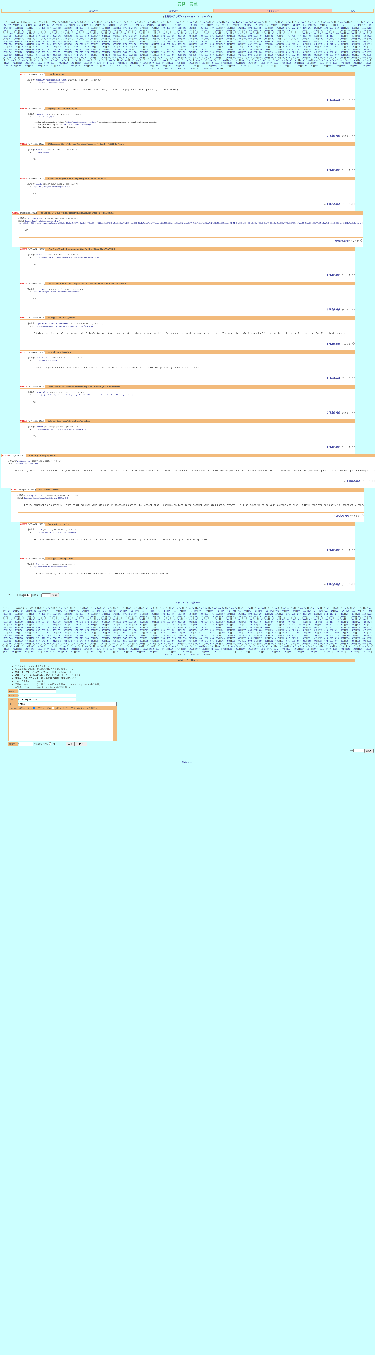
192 (239, 27)
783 (125, 52)
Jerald (38, 570)
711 (103, 49)
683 (320, 46)
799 (212, 52)
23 (147, 22)
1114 (207, 65)
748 (304, 49)
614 (315, 44)
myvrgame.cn (42, 291)
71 (354, 22)
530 (228, 41)
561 (27, 44)
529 (223, 41)
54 (281, 22)
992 (153, 60)
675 (277, 46)
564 (43, 44)
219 (16, 30)
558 (11, 44)
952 (304, 57)
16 (117, 22)
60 (307, 22)
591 (190, 44)
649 (135, 46)
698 (32, 49)
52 (272, 22)
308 (130, 33)
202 (293, 27)
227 (59, 30)
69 (346, 22)
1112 (195, 65)
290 (32, 33)
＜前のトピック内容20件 (187, 609)
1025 (361, 60)
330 (250, 33)
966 (12, 60)
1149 (210, 68)
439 (103, 38)
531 (233, 41)
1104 (143, 65)
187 (212, 27)
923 (146, 57)
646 (119, 46)
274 (315, 30)
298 (76, 33)
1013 (282, 60)
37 (208, 22)
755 (342, 49)
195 (255, 27)
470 (271, 38)
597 (223, 44)
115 (190, 25)
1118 (233, 65)
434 (76, 38)
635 (59, 46)
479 (320, 38)
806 (250, 52)
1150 (216, 68)
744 (282, 49)
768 (43, 52)
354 (11, 36)
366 (76, 36)
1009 (256, 60)
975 (61, 60)
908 (65, 57)
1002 (210, 60)
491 (16, 41)
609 (288, 44)
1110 (182, 65)
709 (92, 49)
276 (326, 30)
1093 (71, 65)
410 (315, 36)
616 (326, 44)
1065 (256, 63)
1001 (204, 60)
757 (353, 49)
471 (277, 38)
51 (268, 22)
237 (114, 30)
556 (369, 41)
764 (21, 52)
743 (277, 49)
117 (201, 25)
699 (38, 49)
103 (125, 25)
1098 (104, 65)
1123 (265, 65)
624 (369, 44)
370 (98, 36)
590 (185, 44)
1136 (350, 65)
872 (239, 55)
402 (271, 36)
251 (190, 30)
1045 (125, 63)
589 (179, 44)
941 (244, 57)
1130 (311, 65)
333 (266, 33)
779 (103, 52)
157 (49, 27)
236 (108, 30)
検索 (353, 10)
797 (201, 52)
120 (217, 25)
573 (92, 44)
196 (261, 27)
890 (337, 55)
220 (21, 30)
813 (288, 52)
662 (206, 46)
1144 (178, 68)
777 (92, 52)
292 (43, 33)
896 (369, 55)
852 (130, 55)
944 (260, 57)
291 (38, 33)
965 (6, 60)
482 (337, 38)
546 (315, 41)
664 (217, 46)
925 (157, 57)
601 (244, 44)
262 (250, 30)
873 (244, 55)
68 (341, 22)
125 (244, 25)
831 (16, 55)
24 (152, 22)
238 (119, 30)
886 (315, 55)
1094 (78, 65)
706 (76, 49)
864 (195, 55)
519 (168, 41)
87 (52, 25)
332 (260, 33)
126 (249, 25)
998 (186, 60)
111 (168, 25)
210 (337, 27)
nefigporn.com (23, 466)
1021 (335, 60)
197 (266, 27)
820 (326, 52)
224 (43, 30)
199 (277, 27)
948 (282, 57)
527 (212, 41)
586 (163, 44)
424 (21, 38)
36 (203, 22)
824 (348, 52)
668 (239, 46)
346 (337, 33)
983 (104, 60)
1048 (145, 63)
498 (54, 41)
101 (114, 25)
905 (49, 57)
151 (16, 27)
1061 (230, 63)
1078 (341, 63)
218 (10, 30)
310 (141, 33)
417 (353, 36)
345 (331, 33)
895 (364, 55)
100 (109, 25)
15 (113, 22)
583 (146, 44)
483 (342, 38)
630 (32, 46)
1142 (165, 68)
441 (114, 38)
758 (358, 49)
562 (32, 44)
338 (293, 33)
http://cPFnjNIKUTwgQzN (44, 117)
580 (130, 44)
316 (174, 33)
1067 (269, 63)
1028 (13, 63)
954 (315, 57)
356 (21, 36)
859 (168, 55)
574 (98, 44)
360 (43, 36)
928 (174, 57)
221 (27, 30)
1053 (177, 63)
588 (174, 44)
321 (201, 33)
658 (184, 46)
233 (92, 30)
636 (65, 46)
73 (363, 22)
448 (152, 38)
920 (130, 57)
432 (65, 38)
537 (266, 41)
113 (179, 25)
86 (48, 25)
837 (49, 55)
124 (238, 25)
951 (299, 57)
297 (70, 33)
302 (98, 33)
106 (142, 25)
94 (83, 25)
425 (27, 38)
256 (217, 30)
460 (217, 38)
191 (233, 27)
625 (5, 46)
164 (87, 27)
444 (130, 38)
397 (244, 36)
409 (310, 36)
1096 (91, 65)
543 (299, 41)
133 (287, 25)
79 (18, 25)
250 (184, 30)
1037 (73, 63)
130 (271, 25)
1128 (298, 65)
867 (212, 55)
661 (201, 46)
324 (217, 33)
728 (195, 49)
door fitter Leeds (35, 220)
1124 (272, 65)
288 (21, 33)
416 (348, 36)
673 (266, 46)
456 (195, 38)
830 (10, 55)
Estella (39, 185)
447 (146, 38)
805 (244, 52)
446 (141, 38)
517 (157, 41)
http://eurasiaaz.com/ (41, 153)
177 (157, 27)
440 (108, 38)
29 (173, 22)
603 (255, 44)
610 (293, 44)
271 (299, 30)
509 (114, 41)
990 (142, 60)
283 (364, 30)
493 (27, 41)
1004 (223, 60)
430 (54, 38)
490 (11, 41)
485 (353, 38)
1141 (158, 68)
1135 (343, 65)
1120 (246, 65)
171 (125, 27)
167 (103, 27)
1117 (227, 65)
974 (55, 60)
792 (174, 52)
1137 (356, 65)
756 (348, 49)
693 (5, 49)
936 (217, 57)
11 (96, 22)
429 (49, 38)
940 (239, 57)
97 (96, 25)
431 (59, 38)
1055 (191, 63)
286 (11, 33)
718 (141, 49)
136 (304, 25)
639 (81, 46)
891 (342, 55)
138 (314, 25)
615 (320, 44)
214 (358, 27)
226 (54, 30)
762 (11, 52)
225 (49, 30)
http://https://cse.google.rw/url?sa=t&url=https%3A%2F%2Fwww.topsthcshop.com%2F (67, 259)
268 (282, 30)
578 (119, 44)
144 (347, 25)
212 (348, 27)
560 (21, 44)
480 (326, 38)
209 (331, 27)
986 (120, 60)
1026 (368, 60)
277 (331, 30)
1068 (276, 63)
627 (16, 46)
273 (309, 30)
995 (169, 60)
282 (358, 30)
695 (16, 49)
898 (11, 57)
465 (244, 38)
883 (299, 55)
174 (141, 27)
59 (303, 22)
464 (239, 38)
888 (326, 55)
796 (195, 52)
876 (260, 55)
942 (250, 57)
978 (77, 60)
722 (163, 49)
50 (264, 22)
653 (157, 46)
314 (163, 33)
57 (294, 22)
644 (108, 46)
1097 (97, 65)
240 (130, 30)
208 (326, 27)
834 (32, 55)
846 (98, 55)
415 (342, 36)
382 (163, 36)
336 (282, 33)
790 (163, 52)
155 (38, 27)
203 (299, 27)
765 (27, 52)
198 (271, 27)
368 (87, 36)
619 (342, 44)
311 (146, 33)
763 (16, 52)
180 (174, 27)
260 (239, 30)
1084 (12, 65)
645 (114, 46)
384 (174, 36)
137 (309, 25)
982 (99, 60)
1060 (223, 63)
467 (255, 38)
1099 (111, 65)
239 (125, 30)
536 (260, 41)
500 (65, 41)
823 (342, 52)
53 (277, 22)
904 (43, 57)
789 (157, 52)
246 (163, 30)
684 (326, 46)
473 (288, 38)
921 (135, 57)
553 (353, 41)
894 (358, 55)
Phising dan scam (34, 501)
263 (255, 30)
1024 (354, 60)
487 (364, 38)
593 (201, 44)
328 (239, 33)
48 (255, 22)
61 (311, 22)
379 (146, 36)
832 (21, 55)
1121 (252, 65)
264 (260, 30)
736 (239, 49)
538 (271, 41)
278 (337, 30)
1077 (335, 63)
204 (304, 27)
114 (185, 25)
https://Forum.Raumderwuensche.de (52, 326)
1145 (184, 68)
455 (190, 38)
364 (65, 36)
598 (228, 44)
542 (293, 41)
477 (309, 38)
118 (206, 25)
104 (131, 25)
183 (190, 27)
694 (11, 49)
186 (206, 27)
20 (134, 22)
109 (158, 25)
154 (32, 27)
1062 (236, 63)
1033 (46, 63)
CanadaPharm (42, 114)
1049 (151, 63)
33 (190, 22)
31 (182, 22)
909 (70, 57)
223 (38, 30)
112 (174, 25)
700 (43, 49)
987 (126, 60)
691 (364, 46)
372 (108, 36)
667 (233, 46)
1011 (269, 60)
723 (168, 49)
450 (163, 38)
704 (65, 49)
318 (184, 33)
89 (61, 25)
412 (326, 36)
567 (60, 44)
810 (271, 52)
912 (87, 57)
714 (119, 49)
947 (277, 57)
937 (223, 57)
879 (277, 55)
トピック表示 (272, 10)
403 (277, 36)
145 (353, 25)
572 (87, 44)
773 (70, 52)
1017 (309, 60)
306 (119, 33)
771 (60, 52)
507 (103, 41)
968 (23, 60)
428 (43, 38)
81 (27, 25)
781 (114, 52)
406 (293, 36)
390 (206, 36)
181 (179, 27)
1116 (220, 65)
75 (371, 22)
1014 (289, 60)
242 (141, 30)
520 (174, 41)
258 (228, 30)
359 (38, 36)
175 (146, 27)
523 (190, 41)
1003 (217, 60)
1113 (201, 65)
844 (87, 55)
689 (353, 46)
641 (92, 46)
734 (228, 49)
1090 (52, 65)
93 (78, 25)
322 (206, 33)
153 (27, 27)
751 (320, 49)
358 (32, 36)
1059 (217, 63)
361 (49, 36)
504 (87, 41)
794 (185, 52)
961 (353, 57)
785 (136, 52)
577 (114, 44)
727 (190, 49)
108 (152, 25)
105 (136, 25)
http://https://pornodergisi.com (26, 469)
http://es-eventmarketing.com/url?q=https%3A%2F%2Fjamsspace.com (60, 434)
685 (331, 46)
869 (223, 55)
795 (190, 52)
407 (299, 36)
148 (369, 25)
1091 (58, 65)
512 (130, 41)
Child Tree (187, 775)
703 (60, 49)
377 (136, 36)
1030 (27, 63)
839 (59, 55)
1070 (289, 63)
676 (282, 46)
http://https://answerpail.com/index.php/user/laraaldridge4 (55, 538)
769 (49, 52)
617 (331, 44)
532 (239, 41)
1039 (86, 63)
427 (38, 38)
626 (10, 46)
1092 (65, 65)
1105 (150, 65)
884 (304, 55)
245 (157, 30)
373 (114, 36)
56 (290, 22)
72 (359, 22)
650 (141, 46)
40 (221, 22)
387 (190, 36)
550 (337, 41)
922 (141, 57)
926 (163, 57)
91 (70, 25)
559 (16, 44)
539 (277, 41)
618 (337, 44)
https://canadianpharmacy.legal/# (81, 122)
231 (81, 30)
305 (114, 33)
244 (152, 30)
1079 (348, 63)
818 (315, 52)
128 (260, 25)
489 (5, 41)
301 (92, 33)
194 (250, 27)
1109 (175, 65)
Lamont (39, 431)
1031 (33, 63)
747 (299, 49)
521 (179, 41)
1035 (59, 63)
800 (217, 52)
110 (163, 25)
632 (43, 46)
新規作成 (93, 10)
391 (212, 36)
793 (179, 52)
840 (65, 55)
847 (103, 55)
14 (109, 22)
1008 (250, 60)
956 (326, 57)
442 (119, 38)
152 (21, 27)
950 (293, 57)
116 (195, 25)
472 (282, 38)
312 (152, 33)
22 (143, 22)
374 (119, 36)
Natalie (39, 150)
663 (212, 46)
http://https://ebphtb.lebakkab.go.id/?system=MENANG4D (46, 503)
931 (190, 57)
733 (223, 49)
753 (331, 49)
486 (358, 38)
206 (315, 27)
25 (156, 22)
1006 (236, 60)
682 (315, 46)
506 (98, 41)
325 (223, 33)
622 (358, 44)
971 (39, 60)
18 (126, 22)
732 (217, 49)
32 (186, 22)
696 (21, 49)
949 (288, 57)
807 (255, 52)
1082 (368, 63)
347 (342, 33)
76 (5, 25)
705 (70, 49)
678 (293, 46)
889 (331, 55)
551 (342, 41)
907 (60, 57)
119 (211, 25)
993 (158, 60)
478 (315, 38)
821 (331, 52)
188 (217, 27)
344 (326, 33)
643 (103, 46)
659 (190, 46)
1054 (184, 63)
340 (304, 33)
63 (320, 22)
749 (309, 49)
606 (271, 44)
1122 (259, 65)
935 (212, 57)
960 (348, 57)
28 (169, 22)
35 (199, 22)
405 (288, 36)
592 (195, 44)
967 (17, 60)
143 (342, 25)
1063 (243, 63)
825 (353, 52)
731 (212, 49)
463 (233, 38)
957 (331, 57)
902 (32, 57)
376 (130, 36)
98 (100, 25)
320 (195, 33)
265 (266, 30)
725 (179, 49)
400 (261, 36)
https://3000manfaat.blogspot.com (51, 79)
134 (293, 25)
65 (328, 22)
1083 (6, 65)
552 (348, 41)
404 (282, 36)
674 (271, 46)
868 (217, 55)
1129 (304, 65)
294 (54, 33)
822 (337, 52)
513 (135, 41)
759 (364, 49)
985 (115, 60)
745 (288, 49)
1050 (158, 63)
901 (27, 57)
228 (65, 30)
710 (98, 49)
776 (87, 52)
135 (298, 25)
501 (70, 41)
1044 (118, 63)
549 (331, 41)
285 (5, 33)
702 (54, 49)
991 (148, 60)
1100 (117, 65)
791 (168, 52)
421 (5, 38)
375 (125, 36)
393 (223, 36)
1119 (239, 65)
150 (11, 27)
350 (358, 33)
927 (168, 57)
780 (108, 52)
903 (38, 57)
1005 (230, 60)
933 (201, 57)
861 (179, 55)
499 (60, 41)
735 (233, 49)
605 (266, 44)
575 (103, 44)
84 (40, 25)
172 (130, 27)
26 (160, 22)
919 (125, 57)
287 (16, 33)
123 (233, 25)
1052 (171, 63)
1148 (204, 68)
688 (348, 46)
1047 (138, 63)
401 (266, 36)
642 (98, 46)
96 (91, 25)
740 (260, 49)
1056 (197, 63)
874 (250, 55)
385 (179, 36)
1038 (79, 63)
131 (277, 25)
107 (147, 25)
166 (98, 27)
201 (288, 27)
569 (70, 44)
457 (201, 38)
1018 (315, 60)
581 (136, 44)
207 (320, 27)
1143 (171, 68)
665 (223, 46)
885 (309, 55)
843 (81, 55)
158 (54, 27)
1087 (32, 65)
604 (261, 44)
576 (108, 44)
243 (146, 30)
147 (363, 25)
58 (298, 22)
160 (65, 27)
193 (244, 27)
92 (74, 25)
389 (201, 36)
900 (21, 57)
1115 (214, 65)
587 (168, 44)
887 (320, 55)
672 (260, 46)
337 (288, 33)
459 (212, 38)
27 (165, 22)
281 (353, 30)
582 (141, 44)
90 (65, 25)
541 (288, 41)
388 (195, 36)
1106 (156, 65)
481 (331, 38)
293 (49, 33)
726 (184, 49)
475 (299, 38)
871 (233, 55)
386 (185, 36)
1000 (197, 60)
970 (33, 60)
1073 (309, 63)
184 (195, 27)
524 (195, 41)
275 (320, 30)
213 (353, 27)
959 (342, 57)
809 (266, 52)
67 (337, 22)
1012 (276, 60)
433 (70, 38)
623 (364, 44)
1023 (348, 60)
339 (299, 33)
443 (125, 38)
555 (364, 41)
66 (333, 22)
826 (358, 52)
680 (304, 46)
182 (185, 27)
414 (337, 36)
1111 (188, 65)
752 (326, 49)
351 (364, 33)
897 (5, 57)
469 (266, 38)
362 (54, 36)
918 (119, 57)
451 (168, 38)
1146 (191, 68)
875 (255, 55)
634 (54, 46)
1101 (124, 65)
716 (130, 49)
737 (244, 49)
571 (81, 44)
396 (239, 36)
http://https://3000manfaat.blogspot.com (49, 82)
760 (369, 49)
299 (81, 33)
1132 (324, 65)
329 (244, 33)
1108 (169, 65)
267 (277, 30)
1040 (92, 63)
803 (233, 52)
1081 (361, 63)
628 (21, 46)
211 (342, 27)
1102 (130, 65)
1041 (99, 63)
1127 (291, 65)
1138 (362, 65)
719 (146, 49)
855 (146, 55)
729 (201, 49)
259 (233, 30)
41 (225, 22)
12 (100, 22)
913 (92, 57)
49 (259, 22)
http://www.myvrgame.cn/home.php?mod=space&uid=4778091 (57, 294)
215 (364, 27)
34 (195, 22)
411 (320, 36)
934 (206, 57)
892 (348, 55)
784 (130, 52)
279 (342, 30)
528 (217, 41)
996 (175, 60)
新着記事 (173, 10)
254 (206, 30)
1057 (204, 63)
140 (325, 25)
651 (146, 46)
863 (190, 55)
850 (119, 55)
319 (190, 33)
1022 (341, 60)
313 (157, 33)
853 (135, 55)
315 (168, 33)
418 (358, 36)
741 (266, 49)
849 (114, 55)
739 (255, 49)
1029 (20, 63)
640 (87, 46)
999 (191, 60)
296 (65, 33)
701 (49, 49)
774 (76, 52)
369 (92, 36)
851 (125, 55)
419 (364, 36)
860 (174, 55)
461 (223, 38)
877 (266, 55)
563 (38, 44)
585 (157, 44)
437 (92, 38)
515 (146, 41)
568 (65, 44)
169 (114, 27)
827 (364, 52)
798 (206, 52)
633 (49, 46)
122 (228, 25)
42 (229, 22)
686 (337, 46)
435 (81, 38)
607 (277, 44)
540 (282, 41)
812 (282, 52)
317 (179, 33)
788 (152, 52)
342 (315, 33)
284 (369, 30)
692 (369, 46)
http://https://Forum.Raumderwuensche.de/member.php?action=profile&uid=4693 (64, 329)
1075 (322, 63)
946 (271, 57)
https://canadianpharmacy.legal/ (78, 125)
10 (91, 22)
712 (108, 49)
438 (98, 38)
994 (164, 60)
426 (32, 38)
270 (293, 30)
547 (320, 41)
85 (44, 25)
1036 (66, 63)
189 (223, 27)
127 (255, 25)
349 (353, 33)
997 (180, 60)
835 (38, 55)
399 (255, 36)
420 (369, 36)
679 (299, 46)
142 (336, 25)
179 (168, 27)
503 (81, 41)
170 (119, 27)
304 (108, 33)
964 (369, 57)
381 (157, 36)
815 (299, 52)
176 (152, 27)
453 (179, 38)
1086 (25, 65)
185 (201, 27)
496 (43, 41)
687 (342, 46)
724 (174, 49)
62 (315, 22)
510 (119, 41)
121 (222, 25)
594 (206, 44)
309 (136, 33)
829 (5, 55)
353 (5, 36)
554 (358, 41)
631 (38, 46)
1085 (19, 65)
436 (87, 38)
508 (108, 41)
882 (293, 55)
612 (304, 44)
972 (44, 60)
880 (282, 55)
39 (216, 22)
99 (104, 25)
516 (152, 41)
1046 (132, 63)
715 (125, 49)
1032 (40, 63)
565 (49, 44)
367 (81, 36)
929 (179, 57)
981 (93, 60)
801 (223, 52)
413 (331, 36)
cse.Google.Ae (42, 396)
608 (282, 44)
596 (217, 44)
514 (141, 41)
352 (369, 33)
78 (14, 25)
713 (114, 49)
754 (337, 49)
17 (122, 22)
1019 (322, 60)
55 (285, 22)
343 (320, 33)
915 (103, 57)
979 (82, 60)
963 (364, 57)
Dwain (39, 535)
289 (27, 33)
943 (255, 57)
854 (141, 55)
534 (250, 41)
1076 (328, 63)
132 (282, 25)
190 (228, 27)
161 (70, 27)
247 (168, 30)
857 (157, 55)
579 (125, 44)
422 (10, 38)
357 (27, 36)
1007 (243, 60)
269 (288, 30)
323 (212, 33)
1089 (45, 65)
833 (27, 55)
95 (87, 25)
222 (32, 30)
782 (119, 52)
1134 (337, 65)
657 (179, 46)
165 (92, 27)
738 (250, 49)
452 (174, 38)
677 (288, 46)
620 (348, 44)
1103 (137, 65)
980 (88, 60)
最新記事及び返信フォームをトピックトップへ (187, 16)
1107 (163, 65)
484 (348, 38)
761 (5, 52)
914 (98, 57)
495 (38, 41)
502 (76, 41)
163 (81, 27)
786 (141, 52)
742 (271, 49)
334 (271, 33)
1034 (53, 63)
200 (282, 27)
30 (178, 22)
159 (60, 27)
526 (206, 41)
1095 (84, 65)
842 (76, 55)
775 (81, 52)
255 (212, 30)
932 (195, 57)
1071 (296, 63)
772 (65, 52)
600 (239, 44)
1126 (285, 65)
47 (251, 22)
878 (271, 55)
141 (331, 25)
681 (309, 46)
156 (43, 27)
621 (353, 44)
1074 (315, 63)
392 (217, 36)
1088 (38, 65)
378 (141, 36)
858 (163, 55)
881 (288, 55)
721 (157, 49)
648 (130, 46)
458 (206, 38)
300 (87, 33)
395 (233, 36)
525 (201, 41)
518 (163, 41)
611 (299, 44)
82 (31, 25)
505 (92, 41)
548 (326, 41)
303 (103, 33)
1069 (282, 63)
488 (369, 38)
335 (277, 33)
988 (131, 60)
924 (152, 57)
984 (110, 60)
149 (5, 27)
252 (195, 30)
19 (130, 22)
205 (310, 27)
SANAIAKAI (42, 361)
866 (206, 55)
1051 (164, 63)
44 (238, 22)
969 (28, 60)
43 (234, 22)
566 (54, 44)
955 (320, 57)
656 (174, 46)
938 (228, 57)
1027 (7, 63)
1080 (354, 63)
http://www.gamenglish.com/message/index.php (52, 188)
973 (50, 60)
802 (228, 52)
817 (309, 52)
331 (255, 33)
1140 (152, 68)
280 (348, 30)
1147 (197, 68)
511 (125, 41)
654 (163, 46)
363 (60, 36)
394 (228, 36)
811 (277, 52)
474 (293, 38)
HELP (27, 10)
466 (250, 38)
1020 (328, 60)
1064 (249, 63)
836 (43, 55)
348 (348, 33)
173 (136, 27)
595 (212, 44)
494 (32, 41)
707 (81, 49)
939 (233, 57)
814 (293, 52)
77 (9, 25)
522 (184, 41)
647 (125, 46)
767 (38, 52)
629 (27, 46)
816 (304, 52)
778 (98, 52)
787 (146, 52)
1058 (210, 63)
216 (369, 27)
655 (168, 46)
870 (228, 55)
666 (228, 46)
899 (16, 57)
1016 (302, 60)
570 (76, 44)
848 (108, 55)
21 (139, 22)
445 (135, 38)
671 (255, 46)
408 (304, 36)
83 (35, 25)
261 (244, 30)
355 (16, 36)
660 (195, 46)
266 (271, 30)
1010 (263, 60)
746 (293, 49)
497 (49, 41)
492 (21, 41)
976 (66, 60)
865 (201, 55)
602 (250, 44)
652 (152, 46)
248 (174, 30)
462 (228, 38)
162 (76, 27)
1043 (112, 63)
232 (87, 30)
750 (315, 49)
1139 (369, 65)
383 (168, 36)
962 (358, 57)
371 (103, 36)
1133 (330, 65)
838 (54, 55)
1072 (302, 63)
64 (324, 22)
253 (201, 30)
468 (260, 38)
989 (137, 60)
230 (76, 30)
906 (54, 57)
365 (70, 36)
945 (266, 57)
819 (320, 52)
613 (309, 44)
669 (244, 46)
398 (250, 36)
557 (5, 44)
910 (76, 57)
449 (157, 38)
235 (103, 30)
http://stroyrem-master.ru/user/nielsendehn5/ (50, 573)
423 (16, 38)
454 (184, 38)
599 (233, 44)
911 (81, 57)
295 (60, 33)
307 (125, 33)
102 (120, 25)
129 (266, 25)
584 (152, 44)
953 (309, 57)
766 (32, 52)
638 (76, 46)
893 (353, 55)
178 (163, 27)
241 (135, 30)
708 (87, 49)
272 (304, 30)
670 (250, 46)
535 (255, 41)
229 (70, 30)
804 (239, 52)
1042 (105, 63)
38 (212, 22)
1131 (317, 65)
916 (108, 57)
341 (309, 33)
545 (309, 41)
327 (233, 33)
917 (114, 57)
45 (242, 22)
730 (206, 49)
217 (5, 30)
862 (184, 55)
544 (304, 41)
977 (72, 60)
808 (261, 52)
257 (223, 30)
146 (358, 25)
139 (320, 25)
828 (369, 52)
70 (350, 22)
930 (184, 57)
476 (304, 38)
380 (152, 36)
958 (337, 57)
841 (70, 55)
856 (152, 55)
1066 (263, 63)
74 (367, 22)
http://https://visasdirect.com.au (45, 364)
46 (247, 22)
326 (228, 33)
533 (244, 41)
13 (104, 22)
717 (135, 49)
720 (152, 49)
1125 (278, 65)
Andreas (39, 256)
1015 (296, 60)
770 (54, 52)
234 (98, 30)
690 (358, 46)
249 (179, 30)
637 (70, 46)
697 (27, 49)
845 (92, 55)
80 (22, 25)
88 (57, 25)
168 (108, 27)
